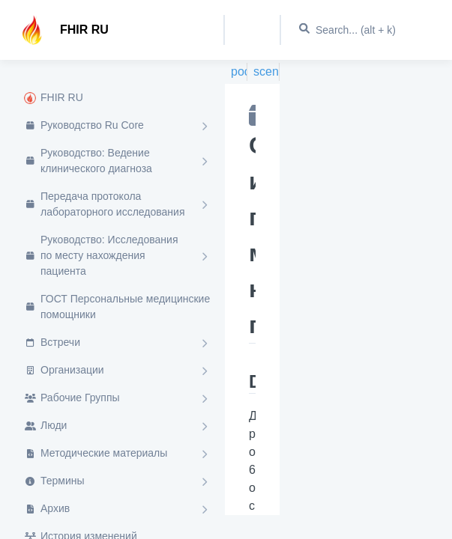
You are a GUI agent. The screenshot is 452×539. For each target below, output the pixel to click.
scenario (266, 71)
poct (239, 71)
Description (252, 381)
